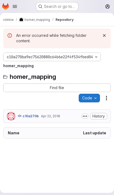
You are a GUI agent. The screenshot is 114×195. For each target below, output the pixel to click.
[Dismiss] (104, 35)
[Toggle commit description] (84, 116)
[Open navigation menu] (15, 6)
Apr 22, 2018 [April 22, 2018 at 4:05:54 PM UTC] (50, 116)
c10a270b (28, 116)
